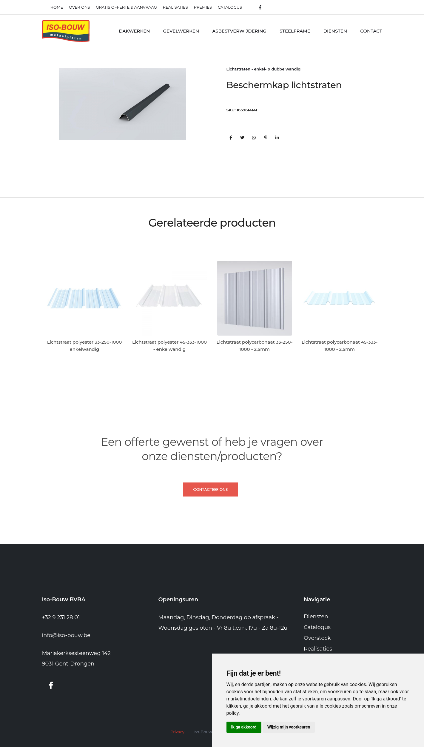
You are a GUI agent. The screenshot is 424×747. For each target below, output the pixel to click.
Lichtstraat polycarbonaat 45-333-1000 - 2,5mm (340, 345)
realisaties (175, 7)
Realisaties (318, 648)
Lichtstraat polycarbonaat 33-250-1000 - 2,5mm (255, 345)
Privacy (177, 731)
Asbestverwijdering (239, 31)
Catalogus (230, 7)
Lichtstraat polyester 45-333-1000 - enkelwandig (169, 345)
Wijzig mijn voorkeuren (288, 727)
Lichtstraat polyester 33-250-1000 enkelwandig (84, 345)
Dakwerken (134, 31)
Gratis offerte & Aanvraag (126, 7)
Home (56, 7)
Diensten (335, 31)
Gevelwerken (181, 31)
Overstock (317, 638)
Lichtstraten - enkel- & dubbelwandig (263, 69)
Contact (371, 31)
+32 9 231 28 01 (61, 617)
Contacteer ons (210, 489)
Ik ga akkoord (244, 727)
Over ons (79, 7)
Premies (203, 7)
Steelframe (295, 31)
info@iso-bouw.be (66, 635)
